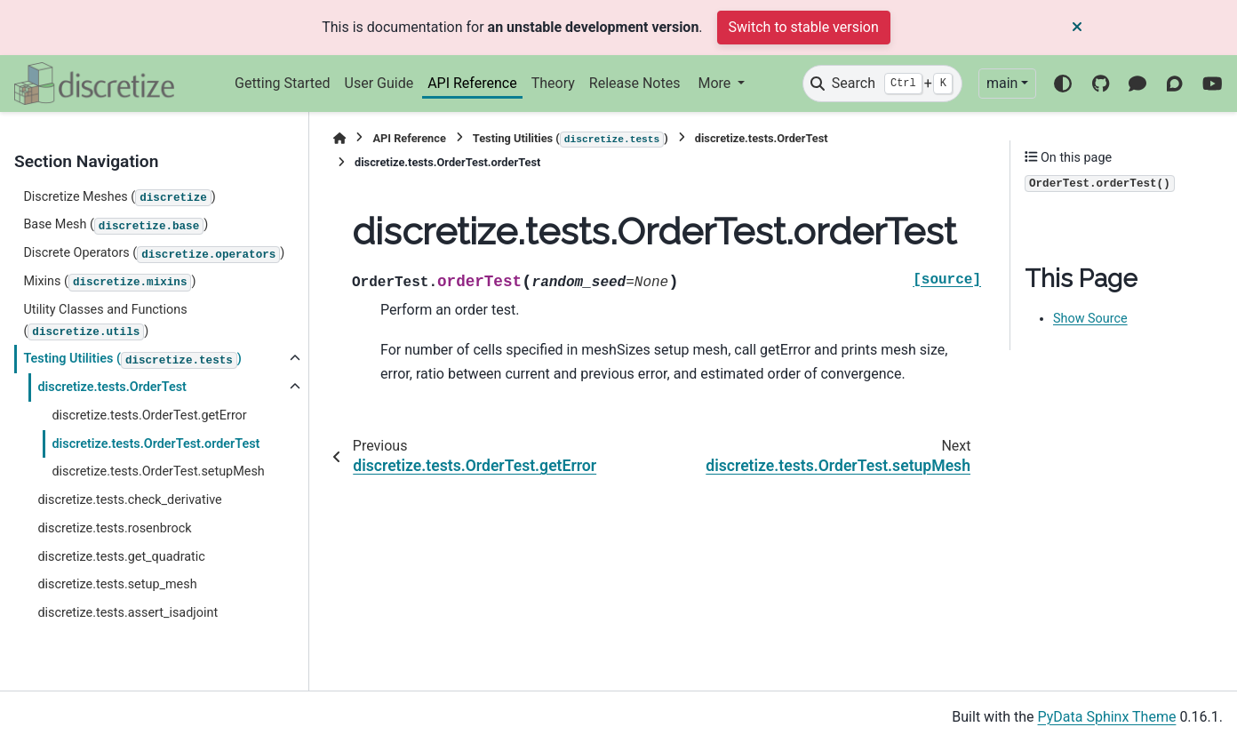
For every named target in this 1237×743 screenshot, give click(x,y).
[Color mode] (1062, 83)
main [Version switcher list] (1002, 83)
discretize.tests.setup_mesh (116, 584)
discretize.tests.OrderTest (112, 387)
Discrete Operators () (153, 254)
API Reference (472, 83)
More (716, 83)
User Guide (379, 83)
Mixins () (109, 283)
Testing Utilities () (132, 360)
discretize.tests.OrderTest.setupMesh (158, 471)
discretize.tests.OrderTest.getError (149, 415)
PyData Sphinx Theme (1107, 716)
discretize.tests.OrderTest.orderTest (155, 443)
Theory (553, 83)
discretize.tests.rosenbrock (114, 528)
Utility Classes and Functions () (105, 321)
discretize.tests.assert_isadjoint (127, 612)
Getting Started (283, 83)
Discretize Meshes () (119, 198)
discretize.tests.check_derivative (129, 499)
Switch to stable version (804, 27)
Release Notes (635, 83)
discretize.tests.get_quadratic (120, 556)
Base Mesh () (115, 226)
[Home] (339, 138)
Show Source (1090, 318)
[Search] (882, 83)
